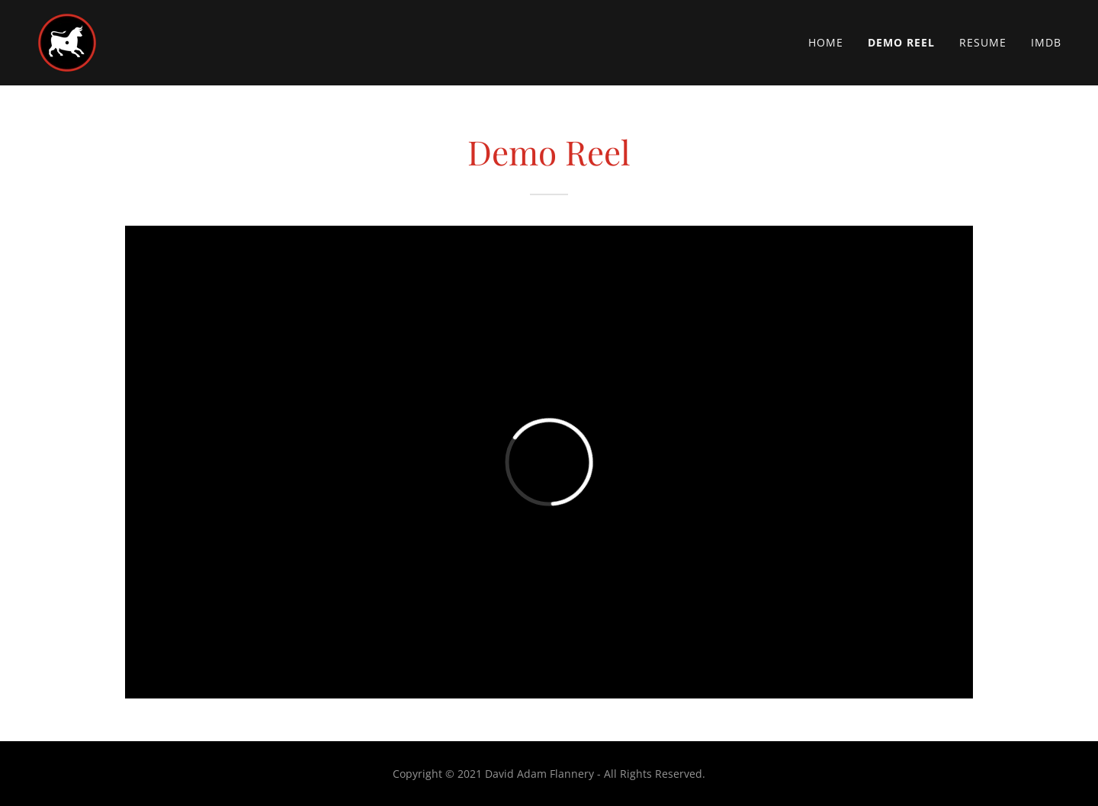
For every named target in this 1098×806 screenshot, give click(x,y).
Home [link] (825, 42)
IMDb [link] (1046, 42)
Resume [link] (982, 42)
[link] (67, 41)
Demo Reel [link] (901, 42)
